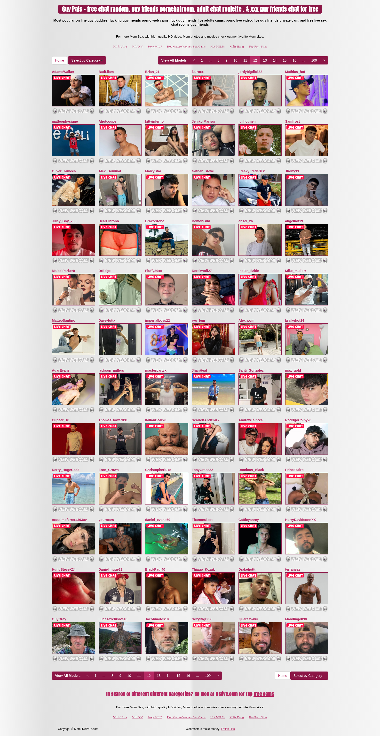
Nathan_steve (203, 171)
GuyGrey (59, 619)
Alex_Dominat (110, 171)
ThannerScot (202, 520)
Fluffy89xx (153, 271)
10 (236, 60)
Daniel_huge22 (111, 569)
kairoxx (198, 72)
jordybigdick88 (250, 72)
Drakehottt (246, 569)
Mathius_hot (295, 72)
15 (285, 60)
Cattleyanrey (248, 520)
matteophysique (65, 121)
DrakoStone (154, 221)
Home (59, 60)
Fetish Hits (228, 729)
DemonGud (201, 221)
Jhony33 (292, 171)
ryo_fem (198, 320)
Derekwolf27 (202, 271)
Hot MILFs (217, 46)
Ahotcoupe (107, 121)
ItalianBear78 (155, 420)
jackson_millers (111, 370)
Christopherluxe (158, 470)
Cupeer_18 (60, 420)
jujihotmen (247, 121)
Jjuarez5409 (248, 619)
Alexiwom (246, 320)
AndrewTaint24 (250, 420)
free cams (263, 694)
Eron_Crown (109, 470)
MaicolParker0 (63, 271)
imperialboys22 (157, 320)
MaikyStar (153, 171)
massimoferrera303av (69, 520)
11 (245, 60)
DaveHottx (107, 320)
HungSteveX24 (64, 569)
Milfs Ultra (120, 46)
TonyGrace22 (202, 470)
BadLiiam (106, 72)
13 (265, 60)
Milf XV (137, 46)
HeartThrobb (109, 221)
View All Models (174, 60)
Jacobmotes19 (157, 619)
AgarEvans (61, 370)
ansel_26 (245, 221)
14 (275, 60)
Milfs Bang (237, 46)
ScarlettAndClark (206, 420)
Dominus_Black (251, 470)
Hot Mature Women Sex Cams (186, 46)
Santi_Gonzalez (250, 370)
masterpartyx (155, 370)
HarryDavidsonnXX (300, 520)
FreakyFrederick (251, 171)
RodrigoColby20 (298, 420)
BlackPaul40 (155, 569)
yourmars (106, 520)
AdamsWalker (63, 72)
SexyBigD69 (202, 619)
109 (314, 60)
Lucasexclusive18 (113, 619)
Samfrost (292, 121)
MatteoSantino (63, 320)
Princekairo (294, 470)
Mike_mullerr (295, 271)
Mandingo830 (296, 619)
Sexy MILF (155, 46)
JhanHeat (199, 370)
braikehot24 (294, 320)
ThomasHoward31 (113, 420)
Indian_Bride (248, 271)
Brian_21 (152, 72)
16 (294, 60)
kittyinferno (154, 121)
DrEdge (105, 271)
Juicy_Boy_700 (64, 221)
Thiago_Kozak (203, 569)
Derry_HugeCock (65, 470)
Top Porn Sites (258, 46)
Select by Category (87, 60)
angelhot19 (294, 221)
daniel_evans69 (157, 520)
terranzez (292, 569)
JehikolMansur (204, 121)
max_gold (293, 370)
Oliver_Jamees (64, 171)
